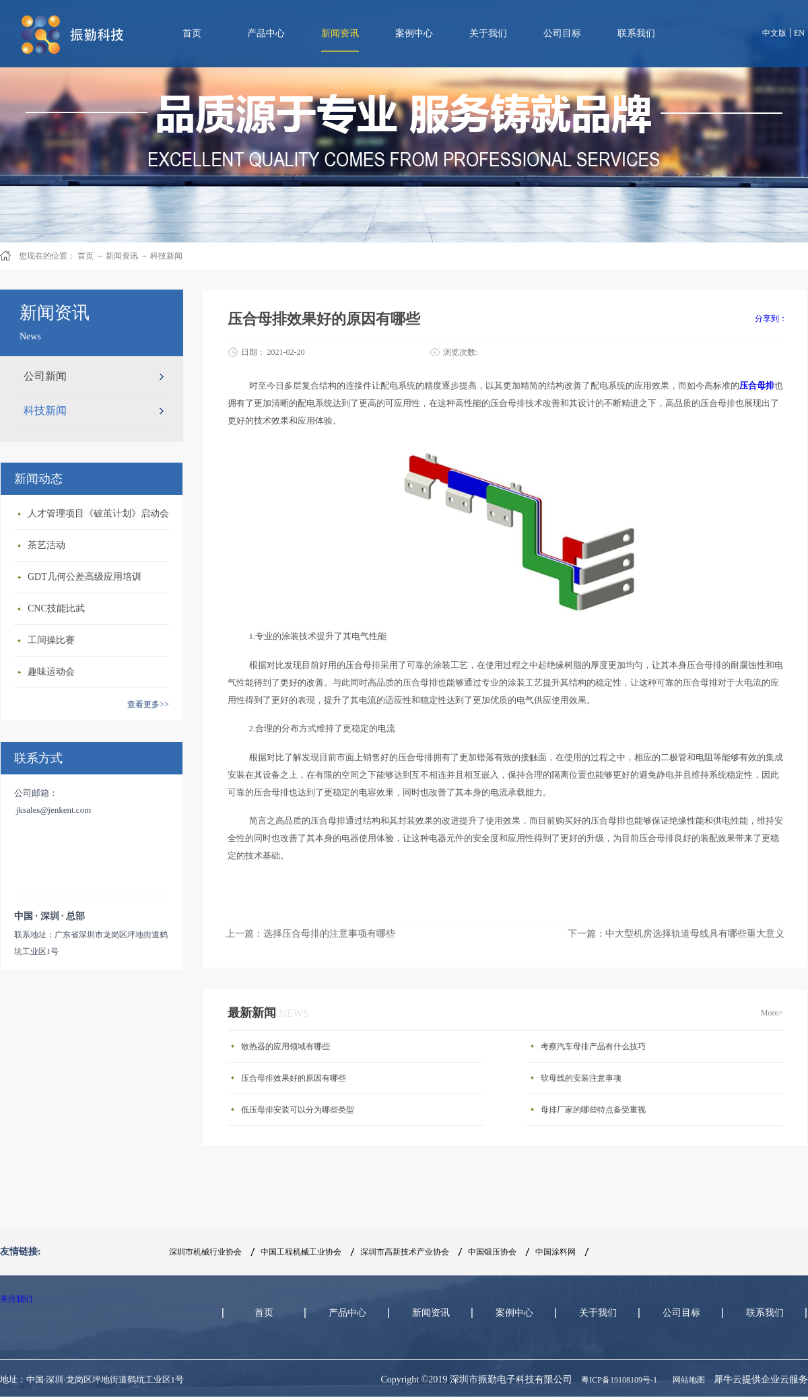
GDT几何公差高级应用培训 (84, 577)
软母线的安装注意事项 (581, 1078)
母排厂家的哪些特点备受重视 (593, 1109)
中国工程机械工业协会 (301, 1252)
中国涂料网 (555, 1252)
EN (799, 33)
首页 (191, 33)
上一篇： (310, 934)
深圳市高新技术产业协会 (404, 1252)
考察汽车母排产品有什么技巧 (593, 1046)
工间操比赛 (51, 640)
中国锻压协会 (492, 1252)
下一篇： (676, 934)
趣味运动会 (51, 672)
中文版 (774, 33)
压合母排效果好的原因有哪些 (293, 1078)
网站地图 (687, 1380)
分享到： (771, 318)
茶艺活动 (46, 545)
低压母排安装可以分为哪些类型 (297, 1109)
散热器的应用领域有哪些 (285, 1046)
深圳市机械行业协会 (205, 1252)
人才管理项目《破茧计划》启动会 (98, 513)
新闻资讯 (122, 256)
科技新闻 (166, 256)
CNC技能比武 (56, 608)
